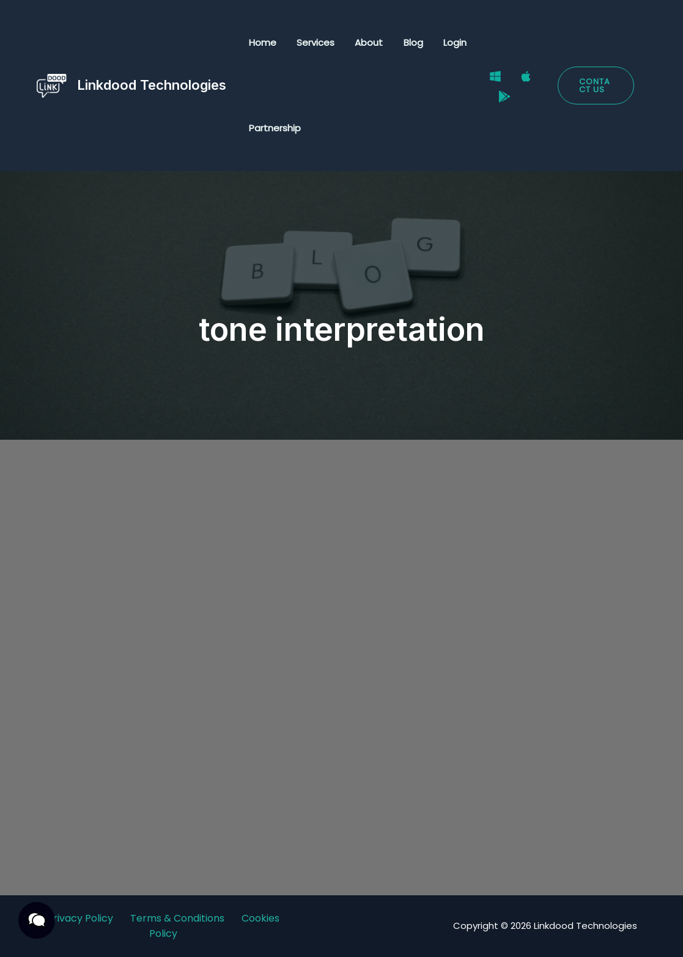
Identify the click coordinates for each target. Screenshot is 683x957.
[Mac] (522, 78)
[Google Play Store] (501, 94)
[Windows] (491, 78)
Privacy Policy (80, 918)
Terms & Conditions (177, 918)
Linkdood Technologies (151, 85)
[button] (595, 85)
